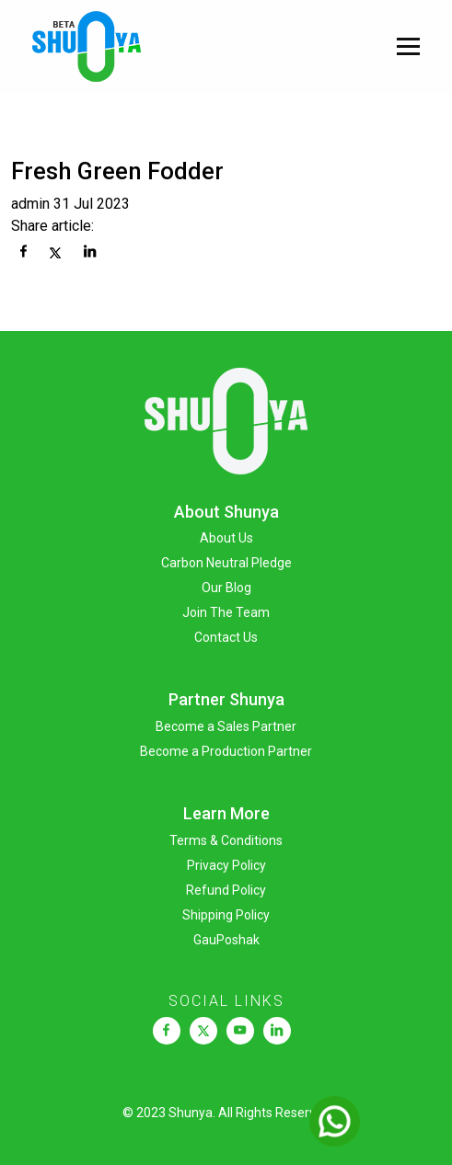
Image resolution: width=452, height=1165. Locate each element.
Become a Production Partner (226, 751)
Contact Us (226, 637)
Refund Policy (226, 890)
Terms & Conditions (226, 840)
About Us (226, 538)
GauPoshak (226, 939)
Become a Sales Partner (226, 726)
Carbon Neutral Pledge (226, 562)
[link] (166, 1031)
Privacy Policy (226, 865)
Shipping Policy (226, 915)
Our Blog (226, 587)
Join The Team (226, 612)
